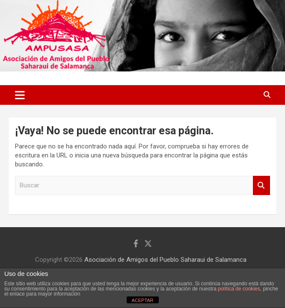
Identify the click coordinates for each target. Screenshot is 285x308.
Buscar (261, 185)
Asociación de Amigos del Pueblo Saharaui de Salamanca (165, 260)
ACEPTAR (142, 300)
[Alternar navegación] (20, 95)
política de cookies (239, 289)
